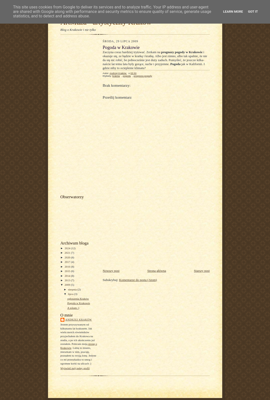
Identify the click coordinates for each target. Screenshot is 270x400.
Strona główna (156, 271)
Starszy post (202, 271)
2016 (68, 266)
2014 (68, 275)
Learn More (233, 11)
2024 (68, 248)
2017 (68, 261)
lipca (71, 293)
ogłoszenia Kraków (78, 298)
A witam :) (73, 307)
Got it (253, 11)
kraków (116, 76)
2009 (68, 284)
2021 (68, 252)
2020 (68, 257)
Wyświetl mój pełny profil (75, 368)
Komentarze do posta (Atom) (138, 280)
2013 (68, 280)
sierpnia (72, 289)
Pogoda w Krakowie (78, 303)
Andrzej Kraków (78, 319)
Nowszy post (111, 271)
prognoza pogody (143, 76)
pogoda (127, 76)
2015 (68, 271)
